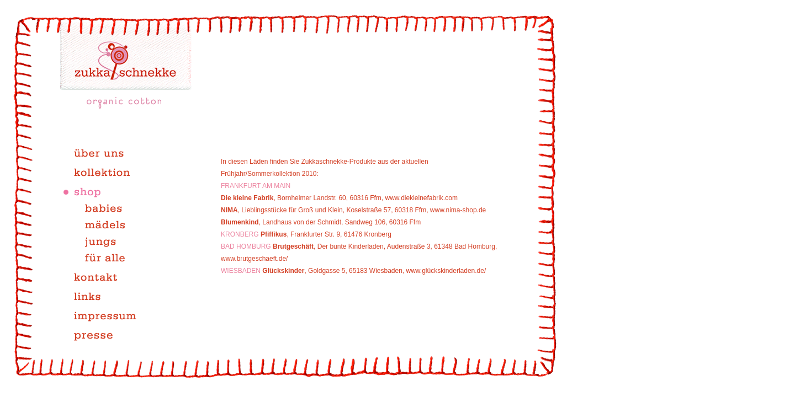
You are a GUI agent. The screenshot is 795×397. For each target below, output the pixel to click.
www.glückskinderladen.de (445, 271)
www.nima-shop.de (458, 210)
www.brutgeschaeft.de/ (254, 258)
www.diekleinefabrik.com (420, 198)
